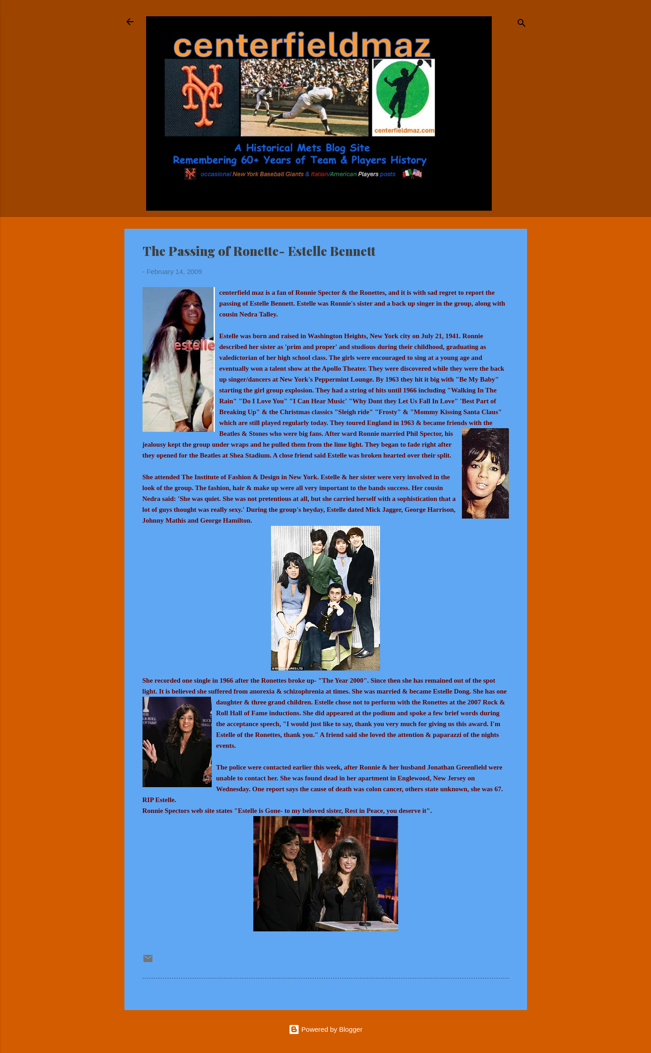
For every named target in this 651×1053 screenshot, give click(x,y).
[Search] (521, 24)
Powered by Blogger (325, 1029)
